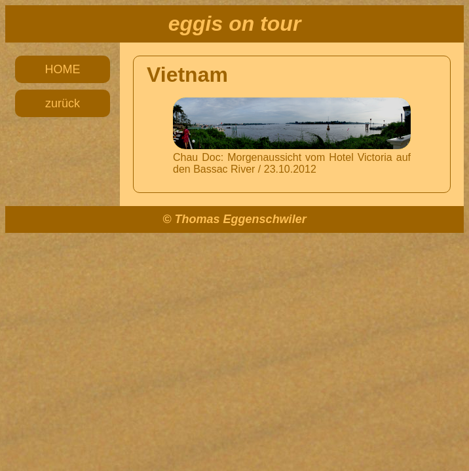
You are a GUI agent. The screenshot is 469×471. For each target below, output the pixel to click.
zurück (62, 103)
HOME (63, 69)
